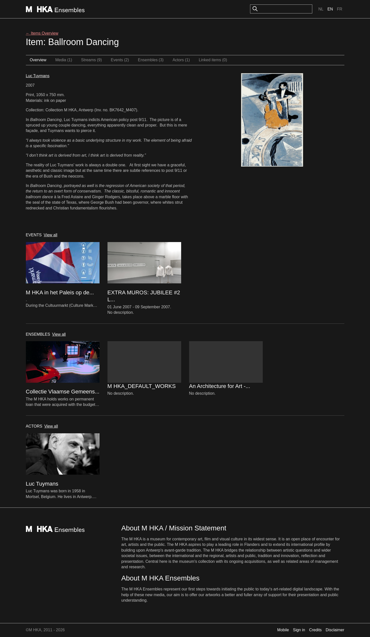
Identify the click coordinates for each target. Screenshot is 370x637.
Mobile (283, 630)
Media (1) (63, 60)
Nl (320, 9)
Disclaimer (335, 630)
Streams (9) (91, 60)
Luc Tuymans (38, 76)
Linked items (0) (213, 60)
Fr (339, 9)
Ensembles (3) (150, 60)
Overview (38, 60)
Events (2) (120, 60)
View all (50, 235)
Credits (315, 630)
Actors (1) (181, 60)
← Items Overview (42, 33)
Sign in (299, 630)
